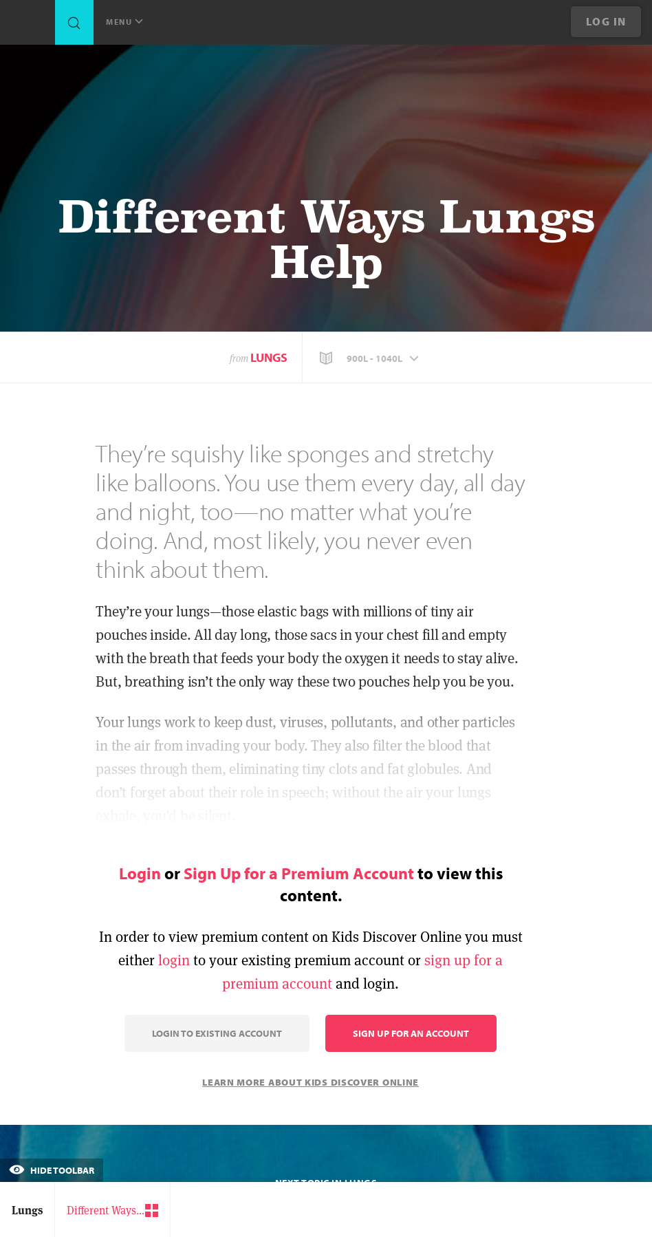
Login (140, 873)
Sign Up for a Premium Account (299, 873)
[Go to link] (27, 26)
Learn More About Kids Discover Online (310, 1082)
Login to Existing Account (217, 1033)
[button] (370, 358)
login (174, 960)
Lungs (268, 357)
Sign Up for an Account (411, 1033)
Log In (606, 21)
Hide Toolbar (51, 1170)
